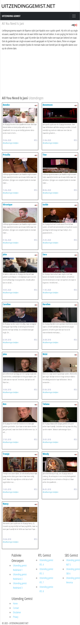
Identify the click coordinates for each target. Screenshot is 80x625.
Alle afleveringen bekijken (11, 143)
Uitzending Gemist (11, 16)
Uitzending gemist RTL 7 (46, 580)
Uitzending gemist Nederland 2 (20, 576)
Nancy (5, 503)
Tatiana (46, 404)
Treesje (6, 454)
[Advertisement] (39, 72)
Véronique (7, 204)
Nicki (45, 354)
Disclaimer (17, 612)
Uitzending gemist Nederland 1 (20, 568)
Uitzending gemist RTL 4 (46, 562)
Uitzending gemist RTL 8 (46, 589)
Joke (5, 254)
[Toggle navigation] (74, 16)
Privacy (15, 616)
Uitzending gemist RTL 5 (46, 571)
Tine (45, 154)
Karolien (46, 304)
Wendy (46, 454)
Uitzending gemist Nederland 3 (20, 585)
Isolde (45, 204)
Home (15, 603)
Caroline (7, 304)
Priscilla (6, 154)
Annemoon (48, 104)
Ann (4, 404)
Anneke (6, 104)
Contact (16, 608)
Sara (45, 254)
